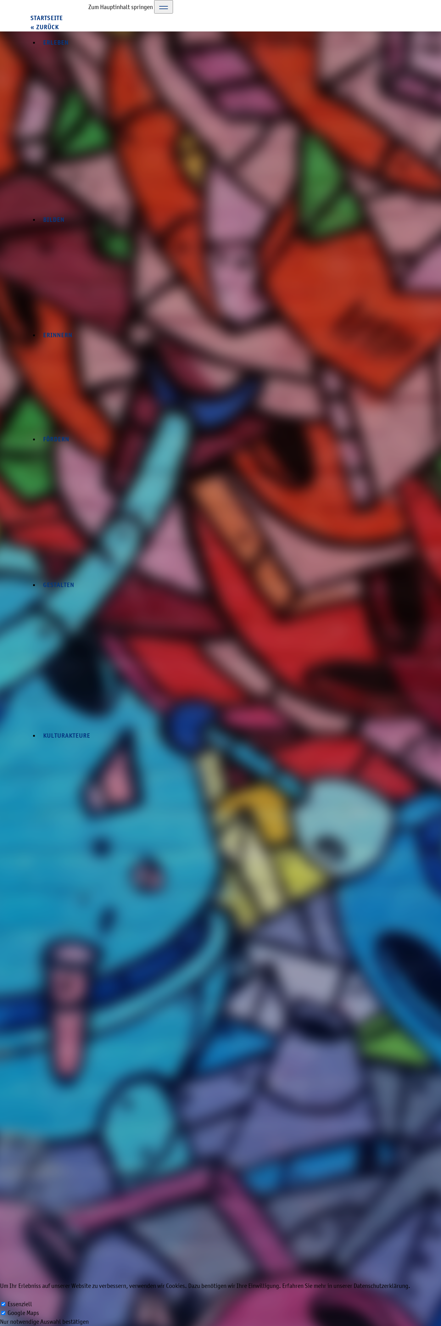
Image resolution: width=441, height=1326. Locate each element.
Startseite (47, 18)
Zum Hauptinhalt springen (120, 7)
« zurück (45, 27)
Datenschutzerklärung (381, 1286)
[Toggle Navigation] (163, 7)
